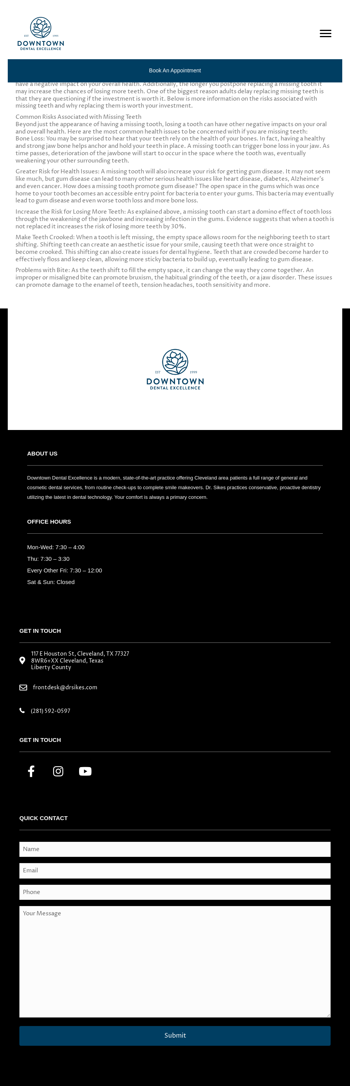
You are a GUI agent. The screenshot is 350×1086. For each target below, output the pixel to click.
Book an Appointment (175, 70)
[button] (31, 771)
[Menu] (325, 33)
